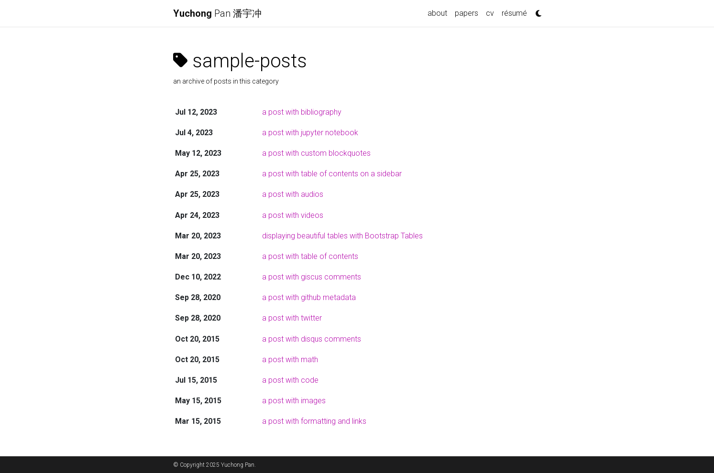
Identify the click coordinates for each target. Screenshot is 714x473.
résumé (514, 13)
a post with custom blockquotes (316, 153)
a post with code (290, 380)
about (437, 13)
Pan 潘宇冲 (217, 13)
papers (466, 13)
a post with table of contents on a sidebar (332, 173)
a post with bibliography (301, 112)
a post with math (290, 359)
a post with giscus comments (311, 276)
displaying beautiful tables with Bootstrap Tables (342, 235)
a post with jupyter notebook (310, 132)
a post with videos (292, 215)
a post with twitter (292, 317)
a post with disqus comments (311, 339)
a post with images (294, 400)
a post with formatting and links (314, 421)
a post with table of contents (310, 256)
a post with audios (292, 194)
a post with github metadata (309, 297)
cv (490, 13)
